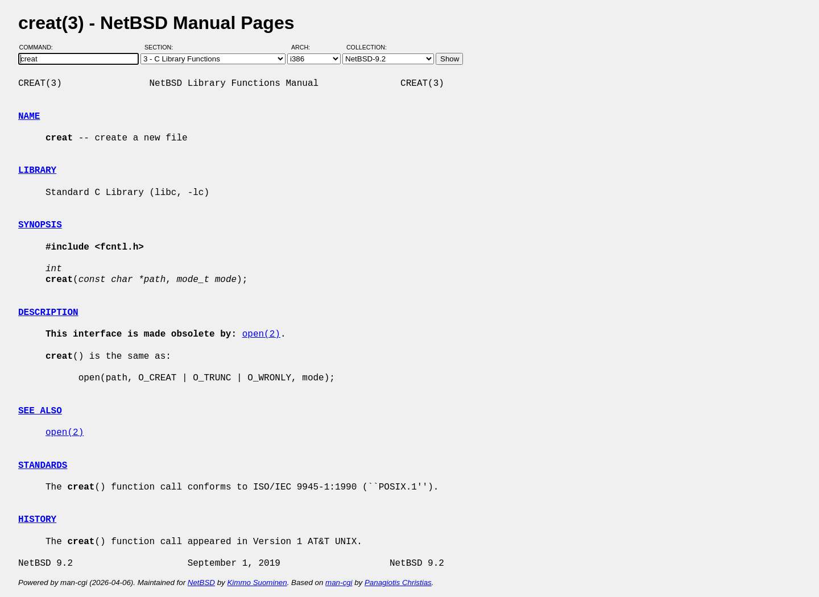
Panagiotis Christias (398, 582)
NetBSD (201, 582)
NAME (29, 116)
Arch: (305, 47)
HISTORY (37, 519)
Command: (39, 47)
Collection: (366, 47)
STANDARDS (42, 465)
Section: (161, 47)
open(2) (261, 334)
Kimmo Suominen (257, 582)
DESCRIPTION (48, 312)
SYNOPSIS (40, 225)
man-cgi (338, 582)
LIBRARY (37, 170)
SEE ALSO (40, 411)
